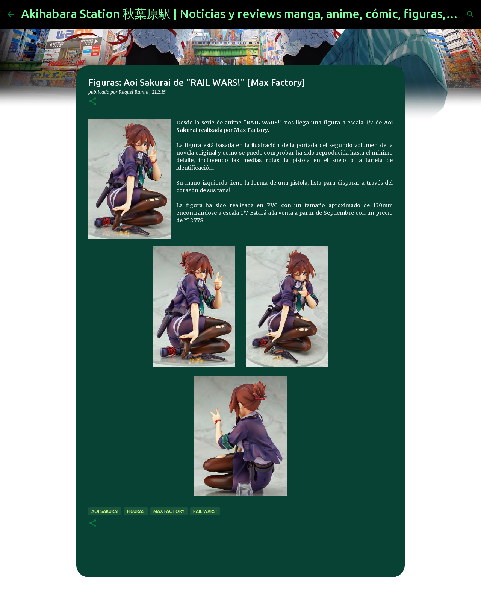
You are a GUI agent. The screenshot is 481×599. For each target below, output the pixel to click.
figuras (136, 511)
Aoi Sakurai (104, 511)
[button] (92, 102)
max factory (169, 511)
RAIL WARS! (205, 511)
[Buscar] (470, 14)
